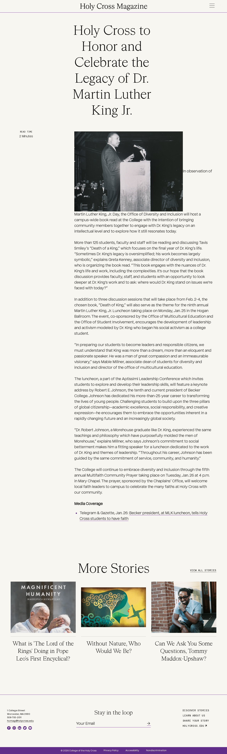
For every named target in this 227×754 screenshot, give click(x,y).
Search (222, 6)
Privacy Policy (111, 750)
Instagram (14, 728)
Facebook (9, 728)
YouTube (30, 728)
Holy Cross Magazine (113, 6)
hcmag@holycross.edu (20, 721)
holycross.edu (193, 725)
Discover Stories (196, 710)
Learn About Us (194, 715)
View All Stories (203, 570)
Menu (212, 6)
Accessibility (132, 750)
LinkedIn (19, 728)
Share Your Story (196, 720)
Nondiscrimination (156, 750)
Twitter (25, 728)
